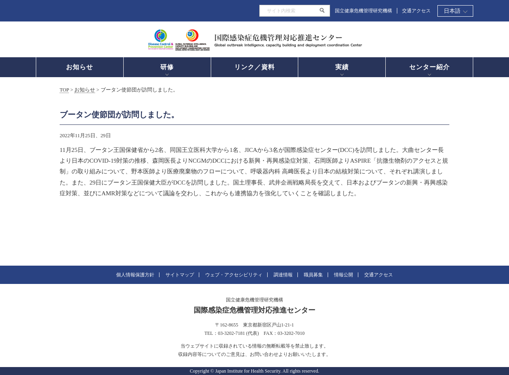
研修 (167, 67)
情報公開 (343, 275)
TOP (64, 90)
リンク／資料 (254, 67)
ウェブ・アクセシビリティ (233, 275)
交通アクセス (416, 11)
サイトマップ (179, 275)
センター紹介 (429, 67)
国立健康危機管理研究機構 (363, 11)
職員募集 (313, 275)
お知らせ (79, 67)
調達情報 (283, 275)
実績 (342, 67)
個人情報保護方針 (135, 275)
